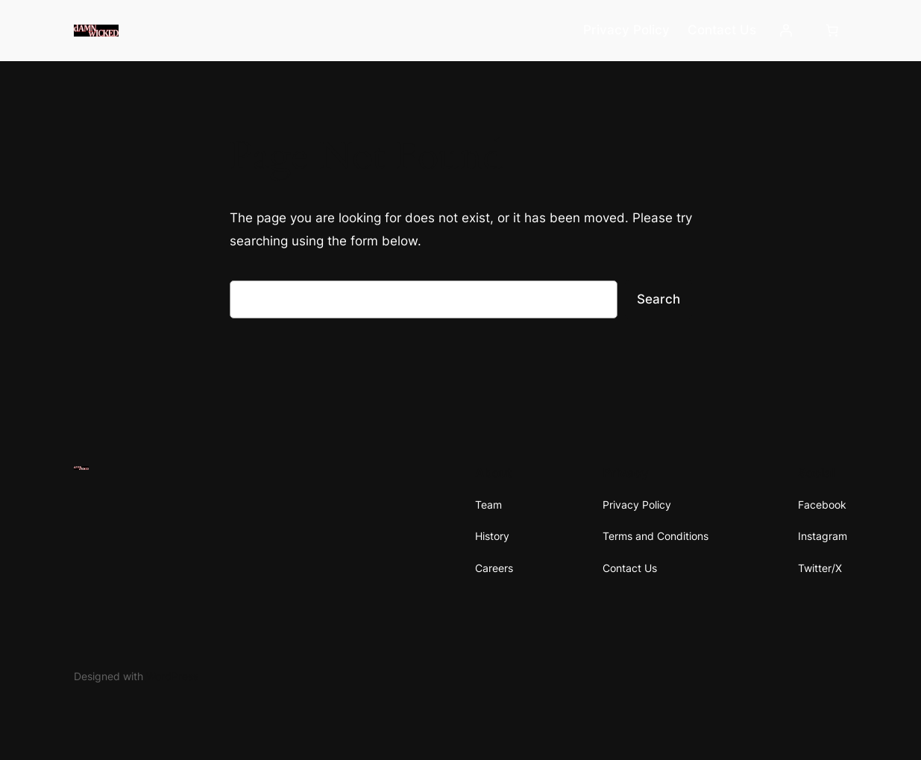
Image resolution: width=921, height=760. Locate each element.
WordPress (172, 676)
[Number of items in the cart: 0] (831, 30)
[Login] (786, 30)
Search (658, 299)
